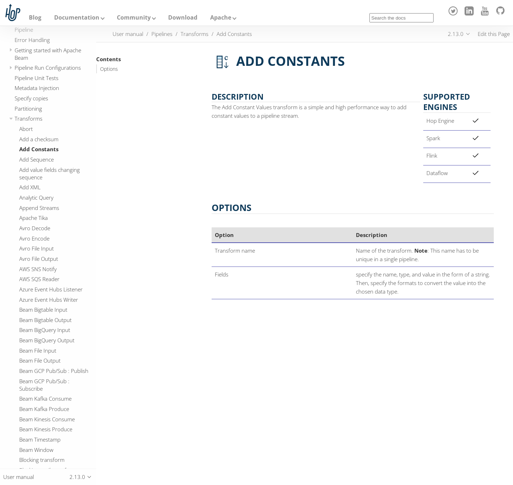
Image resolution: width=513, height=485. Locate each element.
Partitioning (28, 108)
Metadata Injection (37, 88)
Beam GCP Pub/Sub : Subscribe (44, 384)
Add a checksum (38, 139)
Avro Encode (34, 238)
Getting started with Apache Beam (48, 54)
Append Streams (39, 208)
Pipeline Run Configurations (48, 68)
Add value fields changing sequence (49, 173)
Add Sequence (36, 159)
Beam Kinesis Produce (45, 429)
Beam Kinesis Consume (47, 419)
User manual (128, 33)
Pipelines (161, 33)
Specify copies (31, 98)
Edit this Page (494, 33)
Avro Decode (34, 228)
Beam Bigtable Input (43, 309)
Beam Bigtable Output (45, 320)
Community (134, 17)
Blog (35, 17)
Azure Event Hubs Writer (48, 300)
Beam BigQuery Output (46, 340)
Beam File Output (40, 360)
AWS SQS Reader (39, 279)
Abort (26, 129)
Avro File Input (36, 248)
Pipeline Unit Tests (36, 78)
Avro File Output (38, 259)
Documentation (76, 17)
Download (182, 17)
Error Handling (32, 40)
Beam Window (36, 450)
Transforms (28, 118)
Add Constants (38, 149)
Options (109, 69)
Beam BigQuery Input (44, 330)
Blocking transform (41, 460)
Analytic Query (36, 197)
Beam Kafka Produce (44, 409)
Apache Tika (33, 218)
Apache (220, 17)
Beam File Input (37, 350)
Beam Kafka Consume (45, 398)
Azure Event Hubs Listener (51, 289)
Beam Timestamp (40, 439)
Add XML (30, 187)
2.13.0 (455, 33)
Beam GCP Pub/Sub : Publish (53, 371)
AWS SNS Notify (38, 269)
